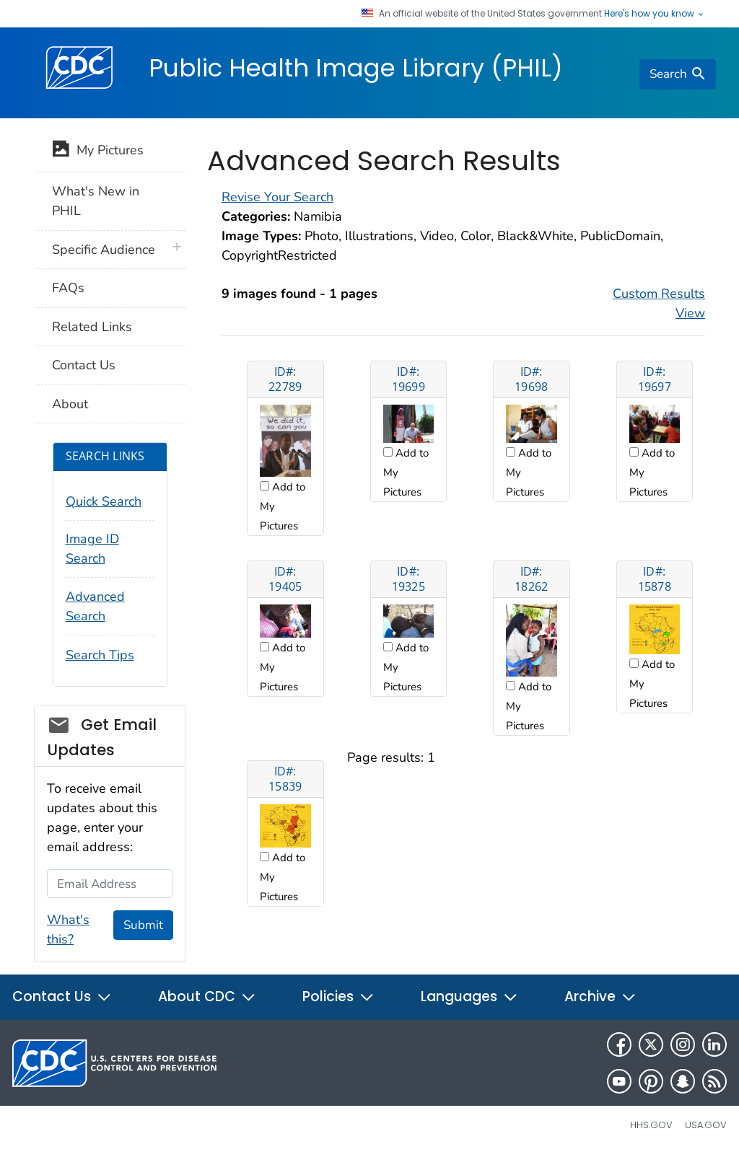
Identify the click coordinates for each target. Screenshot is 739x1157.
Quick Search (103, 501)
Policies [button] (338, 996)
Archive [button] (600, 996)
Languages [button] (469, 996)
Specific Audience (103, 249)
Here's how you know (654, 14)
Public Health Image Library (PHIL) (356, 68)
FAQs (68, 287)
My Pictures (98, 151)
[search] (677, 74)
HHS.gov (651, 1125)
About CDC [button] (207, 996)
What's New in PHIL (95, 200)
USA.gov (706, 1125)
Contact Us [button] (62, 996)
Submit (143, 925)
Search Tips (100, 655)
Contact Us (83, 365)
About (70, 404)
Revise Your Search (277, 197)
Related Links (92, 326)
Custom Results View (659, 303)
